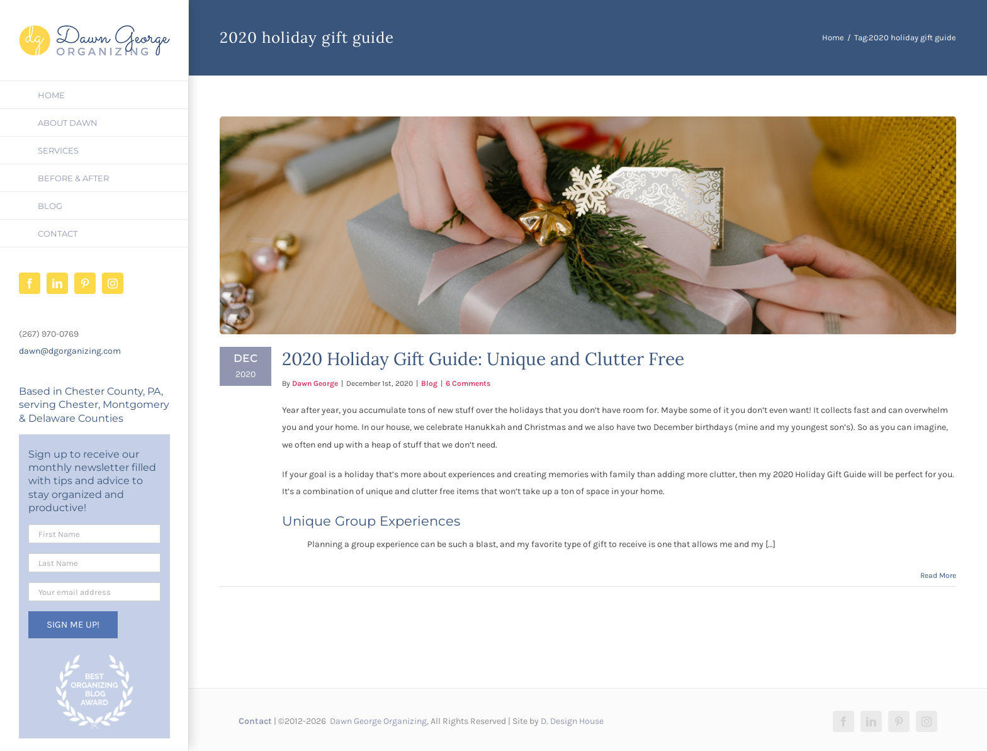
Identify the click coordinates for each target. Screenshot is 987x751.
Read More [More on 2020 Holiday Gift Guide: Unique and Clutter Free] (938, 575)
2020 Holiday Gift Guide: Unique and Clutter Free (483, 358)
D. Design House (572, 721)
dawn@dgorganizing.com (70, 351)
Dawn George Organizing (377, 721)
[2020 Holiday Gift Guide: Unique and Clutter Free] (588, 225)
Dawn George (315, 383)
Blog (429, 383)
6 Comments (468, 383)
